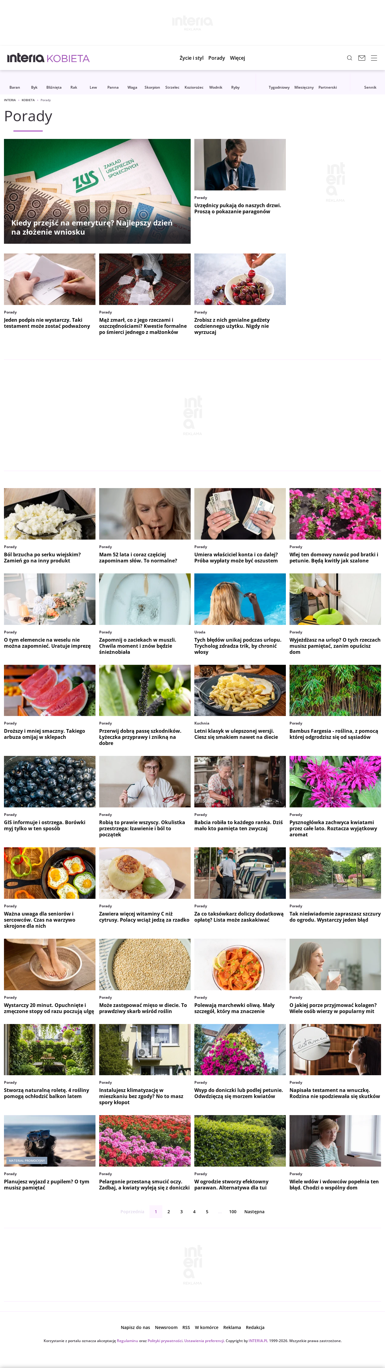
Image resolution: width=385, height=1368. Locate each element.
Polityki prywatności (165, 1340)
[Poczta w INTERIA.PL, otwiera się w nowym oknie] (362, 58)
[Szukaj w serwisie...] (350, 58)
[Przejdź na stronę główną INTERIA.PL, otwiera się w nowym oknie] (26, 58)
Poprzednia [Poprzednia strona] (127, 1211)
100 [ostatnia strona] (232, 1211)
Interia (10, 100)
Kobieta (28, 100)
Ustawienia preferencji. (204, 1340)
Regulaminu (127, 1340)
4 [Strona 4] (194, 1211)
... (220, 1211)
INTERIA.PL (258, 1340)
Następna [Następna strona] (259, 1211)
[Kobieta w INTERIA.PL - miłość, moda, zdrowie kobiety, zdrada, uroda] (68, 58)
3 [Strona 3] (181, 1211)
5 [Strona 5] (207, 1211)
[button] (242, 58)
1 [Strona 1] (156, 1211)
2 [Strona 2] (168, 1211)
